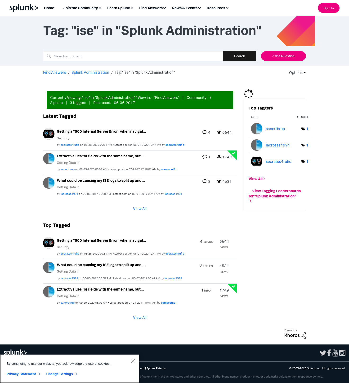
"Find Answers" (166, 97)
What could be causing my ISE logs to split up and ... (101, 180)
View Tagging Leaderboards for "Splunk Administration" (275, 193)
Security (63, 138)
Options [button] (294, 72)
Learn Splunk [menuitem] (118, 7)
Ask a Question (283, 56)
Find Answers (54, 72)
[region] (69, 369)
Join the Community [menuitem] (80, 7)
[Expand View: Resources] (227, 7)
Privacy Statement (21, 374)
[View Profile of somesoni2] (168, 169)
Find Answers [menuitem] (151, 7)
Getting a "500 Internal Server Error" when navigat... (101, 131)
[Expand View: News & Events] (199, 7)
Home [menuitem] (49, 7)
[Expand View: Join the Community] (100, 7)
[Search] (133, 56)
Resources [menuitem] (216, 7)
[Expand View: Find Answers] (164, 7)
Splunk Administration (90, 72)
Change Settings (59, 374)
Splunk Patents (156, 368)
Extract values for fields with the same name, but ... (100, 156)
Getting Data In (68, 162)
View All (140, 208)
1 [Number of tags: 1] (307, 128)
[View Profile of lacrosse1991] (69, 194)
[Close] (133, 360)
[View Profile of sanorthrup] (68, 169)
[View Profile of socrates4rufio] (70, 144)
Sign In (329, 8)
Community (196, 97)
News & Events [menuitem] (184, 7)
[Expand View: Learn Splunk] (132, 7)
